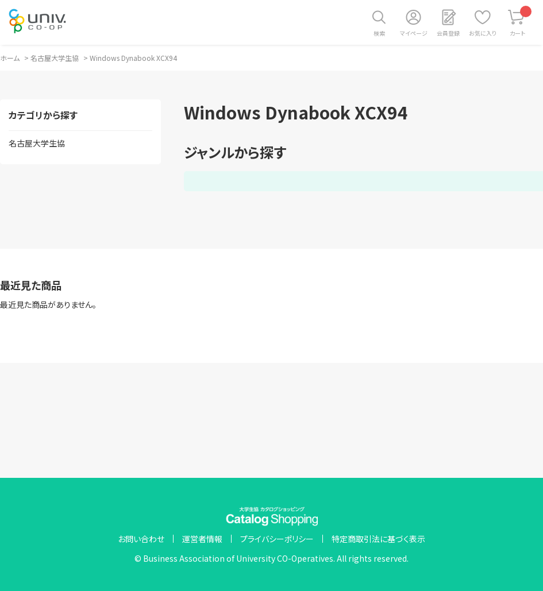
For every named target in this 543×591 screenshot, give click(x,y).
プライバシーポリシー (277, 539)
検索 (379, 33)
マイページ (414, 33)
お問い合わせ (141, 539)
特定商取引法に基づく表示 (378, 539)
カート (521, 21)
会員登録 (448, 33)
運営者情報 (202, 539)
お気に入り (482, 33)
